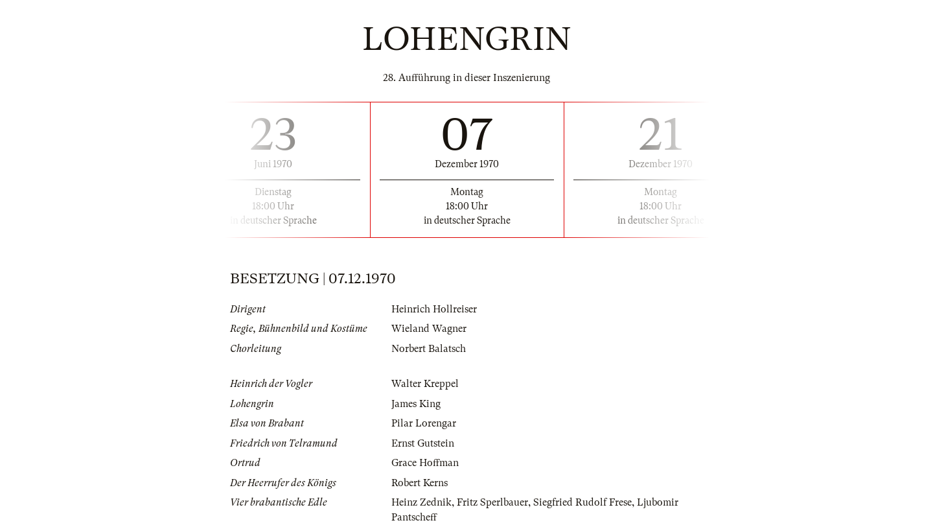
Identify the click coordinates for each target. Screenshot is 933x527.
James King (416, 404)
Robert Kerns (419, 483)
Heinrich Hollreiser (434, 309)
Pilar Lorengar (423, 423)
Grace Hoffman (425, 463)
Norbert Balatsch (428, 349)
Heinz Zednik (421, 502)
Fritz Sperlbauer (492, 502)
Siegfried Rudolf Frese (582, 502)
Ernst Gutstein (422, 443)
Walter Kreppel (425, 384)
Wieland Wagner (428, 328)
